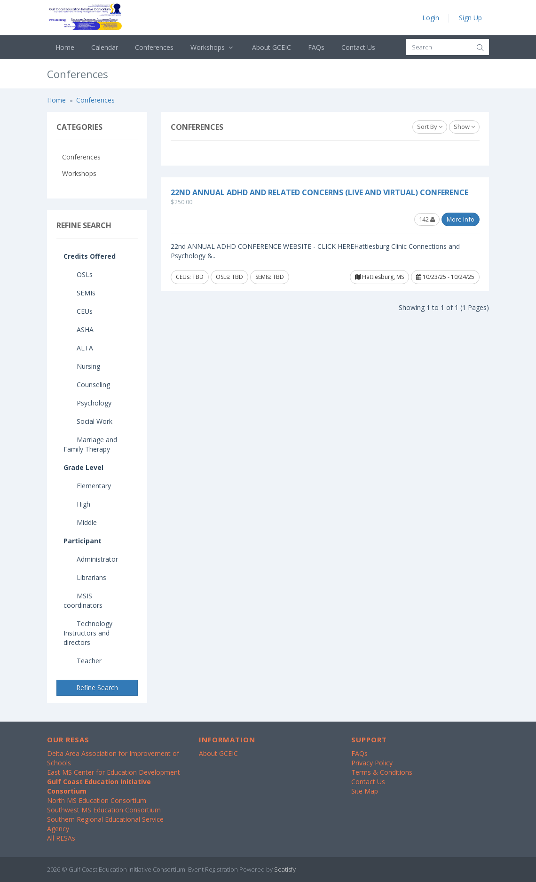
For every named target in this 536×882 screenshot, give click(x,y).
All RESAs (61, 838)
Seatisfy (285, 869)
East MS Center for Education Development (113, 772)
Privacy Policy (372, 762)
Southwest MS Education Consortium (104, 809)
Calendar (104, 47)
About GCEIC (271, 47)
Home (64, 47)
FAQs (316, 47)
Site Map (364, 791)
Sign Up (470, 17)
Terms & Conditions (381, 772)
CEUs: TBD (190, 277)
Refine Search (97, 687)
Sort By (429, 126)
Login (430, 17)
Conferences (154, 47)
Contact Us (358, 47)
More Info (460, 219)
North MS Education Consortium (96, 800)
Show (464, 126)
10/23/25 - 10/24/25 (445, 277)
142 (427, 219)
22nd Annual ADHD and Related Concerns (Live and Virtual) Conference (319, 192)
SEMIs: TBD (269, 277)
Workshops (212, 47)
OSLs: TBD (229, 277)
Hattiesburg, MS (379, 277)
